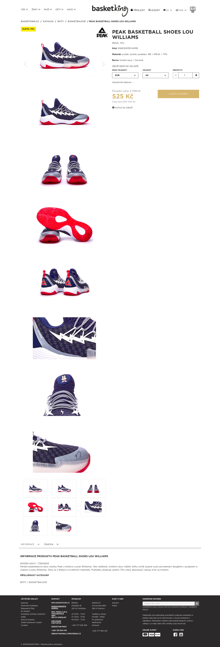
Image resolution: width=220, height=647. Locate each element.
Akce (71, 9)
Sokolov (115, 603)
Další (103, 63)
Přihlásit (139, 10)
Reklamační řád (27, 608)
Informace (30, 544)
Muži (48, 9)
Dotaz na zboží (122, 108)
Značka (51, 544)
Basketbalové (77, 21)
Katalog (48, 21)
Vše (24, 9)
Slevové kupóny (28, 620)
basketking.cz (30, 21)
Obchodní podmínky (29, 606)
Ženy (36, 9)
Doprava (24, 603)
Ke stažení (25, 611)
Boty (61, 21)
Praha (114, 606)
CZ (167, 10)
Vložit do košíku (178, 94)
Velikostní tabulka (121, 82)
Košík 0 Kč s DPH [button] (193, 7)
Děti (59, 9)
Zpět (25, 63)
